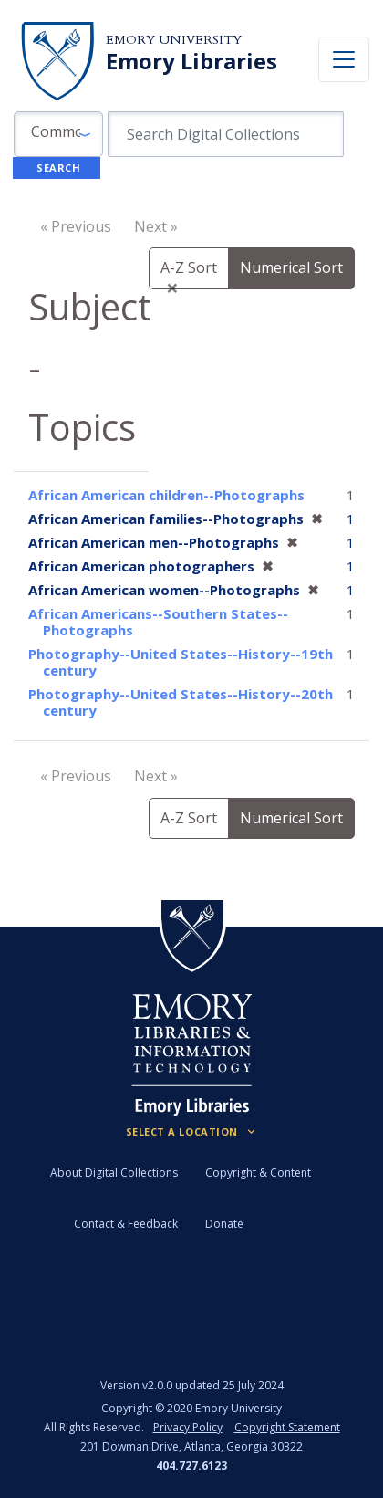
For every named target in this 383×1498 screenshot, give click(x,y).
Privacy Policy (188, 1427)
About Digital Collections (114, 1172)
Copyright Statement (287, 1427)
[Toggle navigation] (343, 59)
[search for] (226, 134)
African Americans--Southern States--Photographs (158, 621)
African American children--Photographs (166, 495)
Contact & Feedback (126, 1223)
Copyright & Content (258, 1172)
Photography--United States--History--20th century (180, 702)
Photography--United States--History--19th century (180, 661)
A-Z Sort (188, 818)
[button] (58, 134)
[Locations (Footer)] (192, 1132)
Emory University (174, 39)
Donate (224, 1223)
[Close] (172, 287)
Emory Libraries (191, 61)
